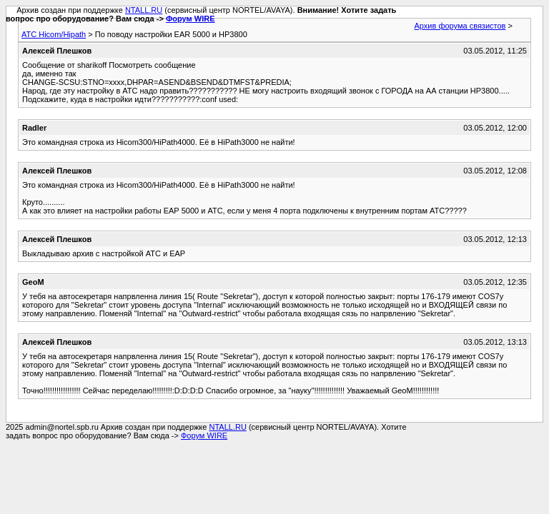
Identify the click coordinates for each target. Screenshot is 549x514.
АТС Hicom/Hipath (53, 34)
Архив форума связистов (460, 25)
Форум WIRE (190, 18)
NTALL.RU (143, 10)
